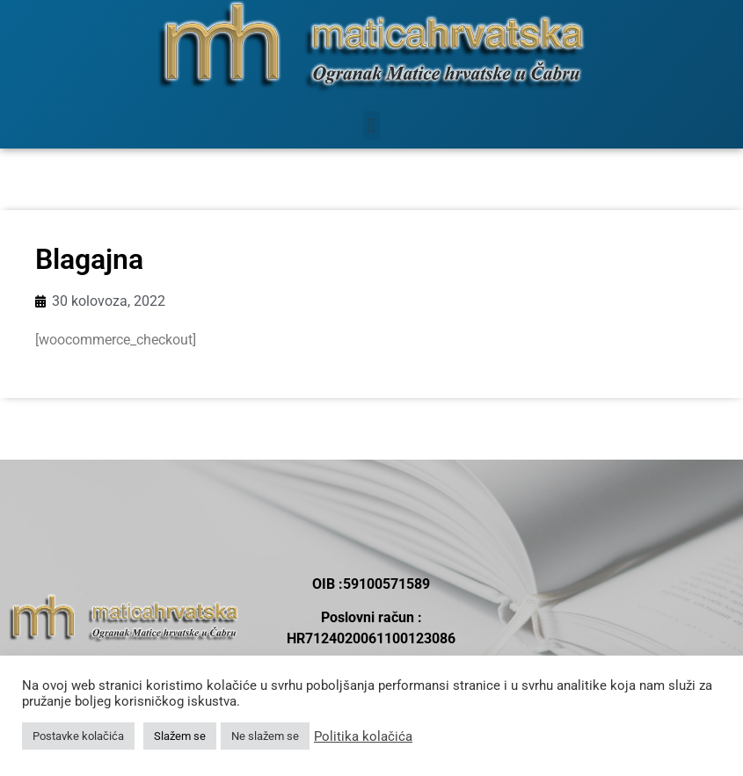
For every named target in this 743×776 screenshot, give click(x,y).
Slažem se (180, 736)
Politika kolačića (363, 736)
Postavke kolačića (78, 736)
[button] (371, 125)
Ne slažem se (265, 736)
